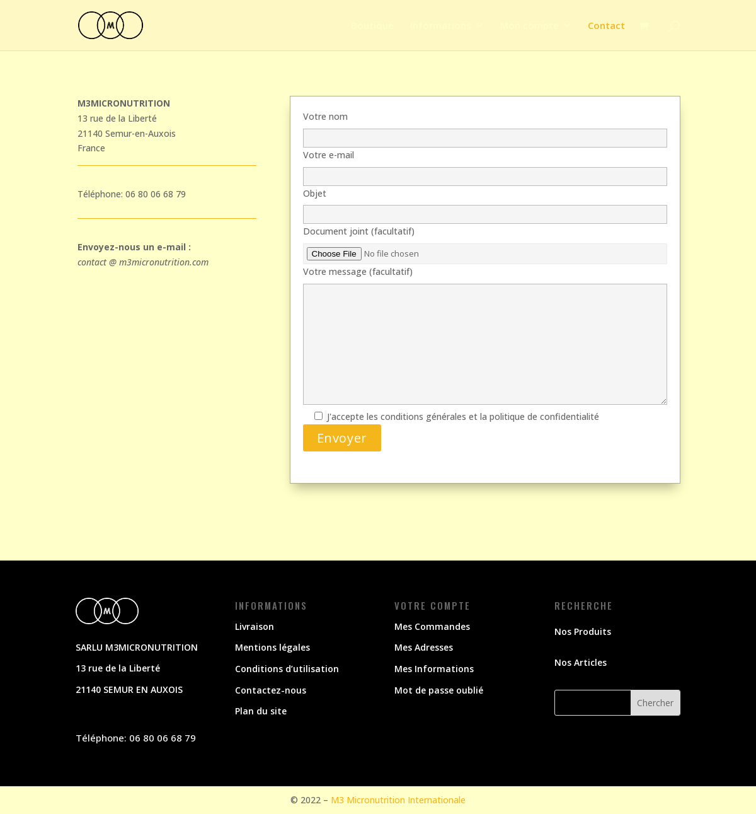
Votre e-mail (485, 165)
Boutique (372, 26)
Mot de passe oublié (438, 690)
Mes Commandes (432, 626)
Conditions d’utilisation (287, 669)
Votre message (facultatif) (485, 336)
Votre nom (485, 127)
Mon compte (529, 26)
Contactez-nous (270, 690)
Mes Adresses (423, 647)
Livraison (254, 626)
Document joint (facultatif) (485, 242)
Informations (440, 26)
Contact (606, 26)
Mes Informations (434, 669)
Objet (485, 204)
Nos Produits (582, 631)
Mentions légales (272, 647)
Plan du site (261, 711)
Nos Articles (580, 662)
